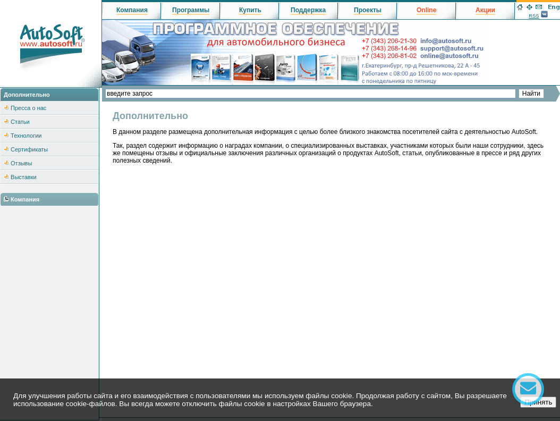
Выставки (24, 177)
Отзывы (21, 163)
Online (426, 10)
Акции (485, 10)
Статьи (20, 122)
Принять (538, 402)
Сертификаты (29, 149)
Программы (190, 10)
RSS (534, 16)
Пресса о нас (28, 108)
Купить (250, 10)
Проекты (367, 10)
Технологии (26, 135)
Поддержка (308, 10)
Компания (25, 199)
